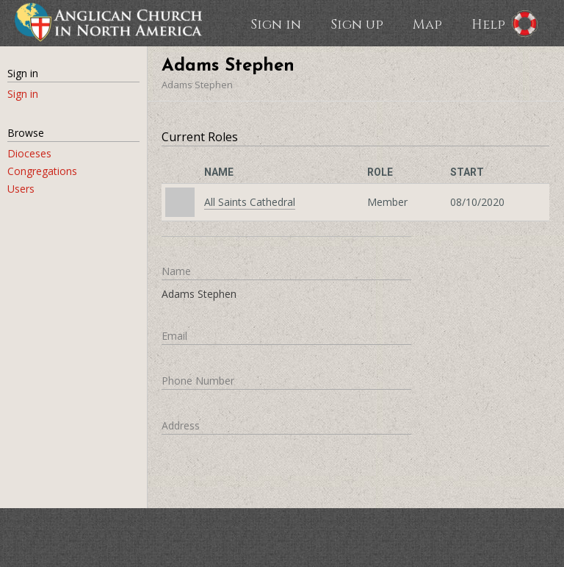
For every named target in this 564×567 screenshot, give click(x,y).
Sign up (356, 23)
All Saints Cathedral (249, 202)
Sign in (275, 23)
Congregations (42, 171)
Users (21, 189)
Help (488, 23)
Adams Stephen (197, 84)
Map (427, 23)
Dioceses (29, 153)
